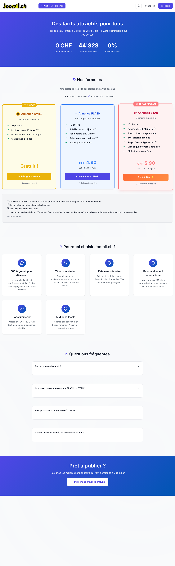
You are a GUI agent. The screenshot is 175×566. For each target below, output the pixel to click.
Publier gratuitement (29, 176)
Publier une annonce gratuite (87, 481)
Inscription (165, 6)
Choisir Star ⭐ (146, 177)
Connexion (150, 6)
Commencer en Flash (87, 176)
